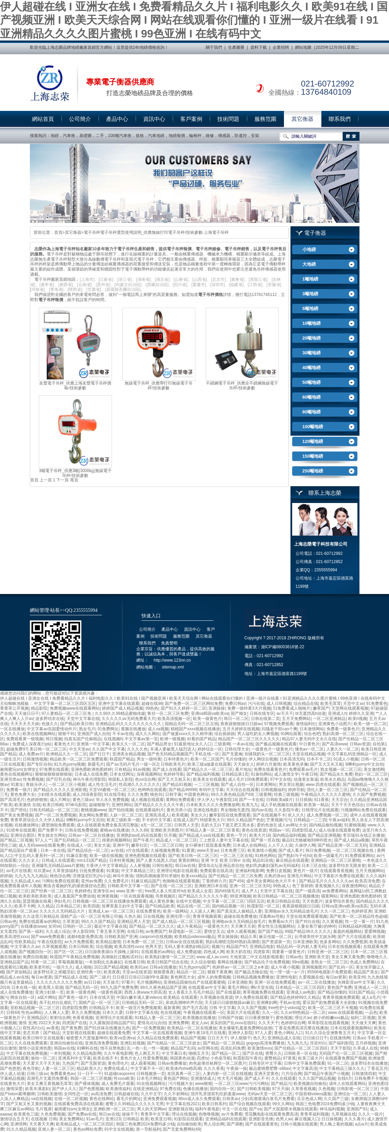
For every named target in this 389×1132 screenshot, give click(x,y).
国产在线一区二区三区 (171, 885)
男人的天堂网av (151, 1109)
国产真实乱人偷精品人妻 (239, 911)
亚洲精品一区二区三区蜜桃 (335, 860)
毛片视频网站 (149, 982)
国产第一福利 (31, 931)
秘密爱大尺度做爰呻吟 (86, 1038)
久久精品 (45, 906)
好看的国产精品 (201, 738)
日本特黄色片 (175, 759)
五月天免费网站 (296, 718)
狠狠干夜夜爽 (219, 972)
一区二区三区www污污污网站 (242, 1083)
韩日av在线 (185, 865)
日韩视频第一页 (150, 1073)
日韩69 (12, 1012)
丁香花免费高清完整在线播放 (301, 1028)
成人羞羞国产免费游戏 (74, 896)
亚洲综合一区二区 (350, 1093)
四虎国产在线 (74, 1022)
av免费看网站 (334, 891)
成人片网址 (60, 799)
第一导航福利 (148, 1129)
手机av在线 (289, 1002)
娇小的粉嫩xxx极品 (330, 1017)
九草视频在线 (343, 1114)
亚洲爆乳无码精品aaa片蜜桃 (58, 865)
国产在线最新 (228, 992)
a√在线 (117, 850)
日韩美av (230, 1098)
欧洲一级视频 (172, 738)
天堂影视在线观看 (78, 1032)
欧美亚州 (357, 977)
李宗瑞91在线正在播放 (363, 835)
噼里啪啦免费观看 (58, 825)
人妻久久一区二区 (342, 749)
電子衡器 (315, 233)
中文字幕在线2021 (183, 1103)
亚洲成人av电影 (301, 992)
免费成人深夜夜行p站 (32, 744)
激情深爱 (14, 1088)
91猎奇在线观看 (20, 830)
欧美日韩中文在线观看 (43, 1038)
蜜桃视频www (93, 810)
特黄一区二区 (43, 962)
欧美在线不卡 (105, 1058)
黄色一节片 (236, 835)
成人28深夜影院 (87, 794)
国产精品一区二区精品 (223, 1043)
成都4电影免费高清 (84, 936)
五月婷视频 (365, 1043)
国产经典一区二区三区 (51, 891)
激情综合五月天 (14, 1119)
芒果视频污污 (278, 819)
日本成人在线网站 (249, 845)
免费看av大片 (280, 921)
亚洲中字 (121, 845)
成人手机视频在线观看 (281, 804)
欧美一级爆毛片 (328, 855)
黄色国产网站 (175, 1078)
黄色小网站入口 (288, 1032)
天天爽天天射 (243, 926)
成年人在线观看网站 (347, 1083)
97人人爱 (263, 1032)
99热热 (152, 708)
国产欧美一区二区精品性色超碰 (358, 916)
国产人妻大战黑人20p (156, 860)
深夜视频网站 (149, 774)
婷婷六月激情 (268, 764)
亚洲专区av (103, 891)
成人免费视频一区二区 (327, 815)
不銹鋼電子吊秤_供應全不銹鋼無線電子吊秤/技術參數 (242, 386)
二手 (100, 135)
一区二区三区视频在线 (353, 850)
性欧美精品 (24, 941)
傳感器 (224, 135)
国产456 (236, 881)
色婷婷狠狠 (37, 799)
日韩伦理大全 (237, 749)
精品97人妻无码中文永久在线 (309, 738)
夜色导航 (31, 1068)
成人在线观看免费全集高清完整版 (107, 825)
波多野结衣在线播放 (369, 1063)
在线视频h (113, 738)
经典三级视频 (286, 794)
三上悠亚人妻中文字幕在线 (224, 840)
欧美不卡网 (24, 906)
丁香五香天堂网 (110, 931)
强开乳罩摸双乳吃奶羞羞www (218, 1093)
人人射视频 (139, 865)
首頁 (58, 232)
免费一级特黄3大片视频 (249, 708)
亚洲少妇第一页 (49, 992)
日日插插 (303, 799)
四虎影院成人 (304, 830)
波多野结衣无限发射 (347, 865)
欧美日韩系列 (214, 1103)
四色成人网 (214, 951)
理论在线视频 (184, 1114)
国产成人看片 (290, 850)
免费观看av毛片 (303, 769)
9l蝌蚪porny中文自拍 (364, 764)
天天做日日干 (26, 713)
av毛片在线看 (18, 870)
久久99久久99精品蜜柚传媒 (120, 713)
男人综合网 (214, 1124)
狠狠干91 (66, 733)
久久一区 (270, 1012)
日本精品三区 (68, 906)
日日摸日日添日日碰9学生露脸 (140, 977)
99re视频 (300, 962)
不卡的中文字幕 (156, 819)
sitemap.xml (173, 667)
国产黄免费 (71, 1028)
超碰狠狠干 (99, 804)
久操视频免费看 (165, 850)
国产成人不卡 (256, 1078)
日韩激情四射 (364, 1073)
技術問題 (228, 119)
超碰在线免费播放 (240, 916)
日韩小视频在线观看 (299, 1124)
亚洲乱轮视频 (132, 1043)
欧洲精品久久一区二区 (66, 754)
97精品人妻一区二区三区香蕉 (213, 830)
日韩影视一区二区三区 (357, 1088)
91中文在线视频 (119, 1129)
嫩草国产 (321, 708)
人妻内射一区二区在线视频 (227, 1073)
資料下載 (258, 47)
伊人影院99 (82, 931)
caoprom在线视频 (156, 936)
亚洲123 (113, 1119)
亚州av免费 (91, 881)
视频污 (217, 946)
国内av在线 (261, 810)
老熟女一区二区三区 (329, 962)
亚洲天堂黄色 (266, 1073)
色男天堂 (153, 946)
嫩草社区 (139, 845)
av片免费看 (231, 1114)
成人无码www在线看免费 (42, 845)
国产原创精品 (18, 972)
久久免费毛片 (116, 881)
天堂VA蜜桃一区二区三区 (112, 789)
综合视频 (104, 946)
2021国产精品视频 (111, 967)
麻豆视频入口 (307, 1119)
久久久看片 (354, 1119)
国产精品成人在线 (70, 977)
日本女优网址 (122, 774)
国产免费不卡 (50, 830)
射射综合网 (60, 1017)
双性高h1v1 (33, 1028)
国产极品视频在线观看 (276, 744)
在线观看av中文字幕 (207, 987)
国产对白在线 (307, 921)
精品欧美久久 (89, 1068)
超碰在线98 (151, 703)
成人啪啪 (83, 967)
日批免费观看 (91, 870)
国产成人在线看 (166, 769)
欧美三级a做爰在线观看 (209, 764)
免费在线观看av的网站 (39, 921)
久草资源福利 (65, 870)
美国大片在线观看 (243, 1012)
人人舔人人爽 (202, 911)
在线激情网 (340, 1038)
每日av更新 (41, 977)
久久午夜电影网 (118, 1053)
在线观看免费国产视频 (345, 1058)
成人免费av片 (31, 754)
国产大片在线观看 (353, 936)
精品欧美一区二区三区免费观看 (78, 759)
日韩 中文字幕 (222, 1007)
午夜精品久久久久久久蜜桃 (325, 794)
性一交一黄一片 (359, 921)
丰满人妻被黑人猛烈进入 (172, 749)
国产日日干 (99, 754)
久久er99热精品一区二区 (303, 1012)
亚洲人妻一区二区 (54, 1129)
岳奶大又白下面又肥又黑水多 (227, 825)
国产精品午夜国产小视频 (326, 1073)
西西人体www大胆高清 (145, 992)
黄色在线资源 (254, 830)
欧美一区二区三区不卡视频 (332, 1007)
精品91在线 (262, 860)
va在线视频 (41, 1098)
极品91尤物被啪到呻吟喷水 (307, 840)
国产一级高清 (307, 891)
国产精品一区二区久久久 (151, 926)
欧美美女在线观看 (209, 779)
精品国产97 (236, 946)
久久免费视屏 (355, 941)
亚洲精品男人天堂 (133, 921)
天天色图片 (312, 901)
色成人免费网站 (364, 962)
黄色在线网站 (101, 1098)
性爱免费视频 (155, 1058)
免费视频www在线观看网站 (75, 708)
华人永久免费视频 (112, 799)
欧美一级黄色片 (207, 718)
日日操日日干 (315, 1038)
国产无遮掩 (232, 754)
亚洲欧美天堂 (317, 956)
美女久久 (199, 815)
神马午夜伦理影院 (89, 779)
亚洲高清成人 (157, 815)
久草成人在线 (365, 1048)
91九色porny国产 (194, 967)
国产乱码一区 (341, 967)
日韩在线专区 (262, 713)
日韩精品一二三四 (310, 819)
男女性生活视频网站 (276, 926)
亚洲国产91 (356, 1109)
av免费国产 (156, 931)
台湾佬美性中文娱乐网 (314, 936)
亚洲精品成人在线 (283, 1038)
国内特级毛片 (227, 891)
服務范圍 (265, 119)
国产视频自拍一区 (35, 951)
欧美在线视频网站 (39, 733)
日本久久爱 (112, 1012)
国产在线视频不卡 (269, 815)
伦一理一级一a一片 (287, 972)
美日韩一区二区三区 (48, 749)
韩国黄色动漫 (182, 1058)
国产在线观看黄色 (261, 1124)
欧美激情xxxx (260, 1048)
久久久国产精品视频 (316, 1078)
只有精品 (122, 769)
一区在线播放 (12, 729)
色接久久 (50, 723)
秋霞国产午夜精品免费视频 (74, 956)
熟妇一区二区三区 (371, 774)
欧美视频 (180, 815)
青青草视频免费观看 (340, 997)
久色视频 (326, 1088)
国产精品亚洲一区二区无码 (342, 845)
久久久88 (139, 830)
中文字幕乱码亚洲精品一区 (352, 754)
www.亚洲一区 (129, 891)
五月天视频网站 (369, 870)
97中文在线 (280, 779)
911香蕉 (321, 799)
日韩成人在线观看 (58, 860)
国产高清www (334, 744)
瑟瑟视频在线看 (37, 901)
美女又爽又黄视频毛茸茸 (49, 1083)
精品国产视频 (193, 1038)
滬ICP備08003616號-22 (283, 646)
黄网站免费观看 (180, 799)
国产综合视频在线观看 (249, 1103)
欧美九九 (250, 804)
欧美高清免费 (367, 881)
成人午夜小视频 (285, 967)
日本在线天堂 (102, 997)
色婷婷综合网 (293, 1022)
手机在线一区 (207, 754)
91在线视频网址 (151, 1083)
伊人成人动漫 (12, 1073)
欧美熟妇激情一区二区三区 (169, 956)
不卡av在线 (122, 733)
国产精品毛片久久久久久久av (326, 881)
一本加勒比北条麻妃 (103, 962)
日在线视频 (153, 916)
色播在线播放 (195, 1088)
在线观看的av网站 (157, 951)
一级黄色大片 (216, 926)
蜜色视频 (284, 1017)
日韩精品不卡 (101, 1007)
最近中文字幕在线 (110, 926)
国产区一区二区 (68, 951)
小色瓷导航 (220, 1058)
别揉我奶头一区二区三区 (267, 754)
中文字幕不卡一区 (146, 1068)
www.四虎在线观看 (323, 784)
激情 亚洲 (27, 1022)
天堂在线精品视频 (308, 754)
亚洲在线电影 (205, 810)
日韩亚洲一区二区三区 (327, 951)
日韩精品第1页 (235, 774)
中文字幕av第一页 (141, 738)
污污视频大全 (180, 1083)
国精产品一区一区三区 (99, 1002)
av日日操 (92, 982)
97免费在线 (170, 1088)
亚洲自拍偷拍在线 (66, 1043)
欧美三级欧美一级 (123, 819)
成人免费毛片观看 (117, 1083)
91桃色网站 (265, 855)
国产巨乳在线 (58, 779)
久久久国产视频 (251, 1007)
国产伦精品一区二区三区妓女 (174, 1043)
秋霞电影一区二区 (185, 931)
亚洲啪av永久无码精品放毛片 (291, 911)
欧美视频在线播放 (199, 1017)
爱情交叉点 (214, 931)
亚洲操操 (216, 708)
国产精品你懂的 (332, 992)
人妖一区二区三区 (126, 815)
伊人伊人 (205, 799)
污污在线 (256, 703)
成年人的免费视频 (213, 977)
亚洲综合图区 (22, 835)
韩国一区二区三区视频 (91, 1078)
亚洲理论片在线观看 (114, 1017)
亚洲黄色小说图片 (334, 723)
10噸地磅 (311, 323)
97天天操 (280, 1088)
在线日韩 (135, 931)
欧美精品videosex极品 (194, 936)
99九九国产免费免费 (119, 987)
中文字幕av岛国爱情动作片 (52, 729)
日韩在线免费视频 (81, 830)
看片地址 (243, 769)
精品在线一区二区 (193, 906)
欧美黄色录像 (295, 764)
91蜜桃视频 (354, 825)
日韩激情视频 (35, 759)
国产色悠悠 (10, 1068)
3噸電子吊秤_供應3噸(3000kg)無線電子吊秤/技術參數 (75, 473)
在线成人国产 (185, 819)
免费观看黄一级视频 (24, 738)
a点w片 (361, 1124)
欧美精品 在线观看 (180, 997)
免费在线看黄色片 (270, 769)
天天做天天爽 (363, 1022)
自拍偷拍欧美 (189, 1124)
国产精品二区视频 (16, 840)
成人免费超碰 (188, 951)
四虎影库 (261, 951)
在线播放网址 (26, 825)
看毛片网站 (238, 987)
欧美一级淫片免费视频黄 (138, 1007)
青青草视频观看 (207, 916)
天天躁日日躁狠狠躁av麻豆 (229, 1002)
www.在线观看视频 (345, 1012)
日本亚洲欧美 (305, 941)
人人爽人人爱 (56, 1012)
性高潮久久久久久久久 (139, 784)
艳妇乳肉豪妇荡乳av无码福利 (272, 865)
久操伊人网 (305, 845)
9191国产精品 (361, 992)
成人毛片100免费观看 (248, 779)
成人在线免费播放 (16, 992)
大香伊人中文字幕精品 (106, 865)
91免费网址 (108, 729)
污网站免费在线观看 (60, 881)
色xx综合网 (145, 779)
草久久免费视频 (85, 1012)
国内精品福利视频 (289, 835)
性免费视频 (33, 779)
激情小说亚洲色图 (35, 1048)
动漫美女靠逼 (306, 779)
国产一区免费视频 (148, 1028)
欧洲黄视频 (107, 896)
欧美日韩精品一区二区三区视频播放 (286, 896)
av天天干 (284, 713)
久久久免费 (137, 794)
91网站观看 (291, 733)
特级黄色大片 (212, 819)
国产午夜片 (143, 840)
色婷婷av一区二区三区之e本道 (240, 967)
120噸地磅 (312, 441)
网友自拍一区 (22, 997)
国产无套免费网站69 (181, 1129)
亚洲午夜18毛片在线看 (205, 1032)
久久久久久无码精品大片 (62, 911)
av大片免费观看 (78, 941)
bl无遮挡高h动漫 (310, 713)
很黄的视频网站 (116, 840)
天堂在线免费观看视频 (306, 916)
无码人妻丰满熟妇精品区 (186, 946)
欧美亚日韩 (161, 1119)
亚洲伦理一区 (178, 916)
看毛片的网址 (128, 1098)
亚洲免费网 (178, 1022)
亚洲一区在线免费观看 (275, 982)
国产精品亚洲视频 (324, 835)
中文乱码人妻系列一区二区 (39, 855)
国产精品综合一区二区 (87, 850)
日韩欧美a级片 (279, 799)
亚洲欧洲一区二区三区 (114, 1109)
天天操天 (111, 982)
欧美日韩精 (53, 804)
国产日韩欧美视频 (253, 1088)
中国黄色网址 (196, 794)
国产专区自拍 (39, 764)
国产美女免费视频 (16, 815)
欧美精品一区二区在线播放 (192, 1028)
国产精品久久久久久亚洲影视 (60, 789)
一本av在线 (242, 744)
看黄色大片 (64, 744)
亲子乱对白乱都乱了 (57, 1002)
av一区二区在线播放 (316, 982)
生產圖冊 (236, 47)
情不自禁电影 (112, 1048)
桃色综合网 (60, 875)
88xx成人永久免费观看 (199, 1098)
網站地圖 (303, 47)
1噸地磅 (310, 279)
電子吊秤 (92, 232)
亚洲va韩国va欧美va (210, 713)
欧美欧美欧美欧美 (35, 896)
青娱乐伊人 (36, 784)
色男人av (284, 1119)
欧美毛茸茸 (330, 703)
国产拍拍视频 (120, 810)
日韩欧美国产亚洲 (120, 936)
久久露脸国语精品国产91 (112, 1022)
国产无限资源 (93, 1063)
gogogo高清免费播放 (265, 1043)
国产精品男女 (159, 744)
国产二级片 (100, 977)
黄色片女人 (130, 1058)
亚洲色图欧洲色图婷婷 (91, 769)
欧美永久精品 (332, 779)
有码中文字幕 (211, 789)
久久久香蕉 (214, 1068)
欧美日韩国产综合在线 (167, 962)
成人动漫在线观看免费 (339, 830)
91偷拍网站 (261, 774)
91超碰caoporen (119, 1073)
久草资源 (70, 921)
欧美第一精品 (316, 804)
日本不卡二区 (319, 759)
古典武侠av (274, 875)
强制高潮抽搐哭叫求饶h (157, 875)
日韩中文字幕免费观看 (304, 1063)
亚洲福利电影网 (249, 870)
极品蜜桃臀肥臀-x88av (269, 1068)
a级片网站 (46, 997)
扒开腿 (170, 835)
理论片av (303, 1017)
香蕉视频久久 (327, 885)
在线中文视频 (188, 901)
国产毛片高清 (194, 1007)
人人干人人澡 (280, 845)
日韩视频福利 (273, 789)
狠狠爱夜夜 (163, 972)
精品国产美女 (366, 972)
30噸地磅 (311, 352)
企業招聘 (281, 47)
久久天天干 (268, 1022)
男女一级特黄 (149, 759)
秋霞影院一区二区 (263, 906)
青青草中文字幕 (154, 1114)
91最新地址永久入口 (192, 744)
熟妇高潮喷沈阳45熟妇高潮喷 (233, 941)
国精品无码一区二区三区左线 (191, 723)
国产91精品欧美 (159, 906)
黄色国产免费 (339, 987)
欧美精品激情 (108, 941)
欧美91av (138, 967)
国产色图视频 (91, 1088)
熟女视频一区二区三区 (341, 769)
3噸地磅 (310, 293)
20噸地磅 (311, 338)
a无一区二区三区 (156, 825)
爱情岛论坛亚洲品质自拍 (220, 865)
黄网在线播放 (229, 962)
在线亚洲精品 (145, 1088)
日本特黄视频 (121, 860)
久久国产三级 (336, 1098)
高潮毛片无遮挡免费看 (47, 1078)
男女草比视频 (291, 784)
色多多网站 (330, 941)
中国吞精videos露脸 (313, 1093)
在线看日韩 (134, 962)
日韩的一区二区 (77, 926)
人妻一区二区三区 (58, 1068)
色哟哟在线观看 (152, 789)
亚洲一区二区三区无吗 (250, 885)
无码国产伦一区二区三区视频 (346, 1053)
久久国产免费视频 (369, 794)
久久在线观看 (283, 1078)
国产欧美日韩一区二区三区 (193, 855)
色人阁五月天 (147, 1053)
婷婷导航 (296, 789)
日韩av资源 (360, 744)
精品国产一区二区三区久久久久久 (249, 738)
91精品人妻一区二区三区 (157, 1017)
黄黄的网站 (188, 860)
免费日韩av (235, 703)
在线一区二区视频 (70, 1098)
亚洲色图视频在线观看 (145, 855)
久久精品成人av (24, 881)
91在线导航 (114, 794)
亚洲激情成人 (203, 1078)
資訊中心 (154, 119)
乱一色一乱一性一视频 (147, 1048)
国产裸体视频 (87, 1083)
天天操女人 (243, 764)
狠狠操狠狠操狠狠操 (53, 774)
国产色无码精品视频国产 (170, 754)
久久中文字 (151, 1093)
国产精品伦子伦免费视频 (267, 962)
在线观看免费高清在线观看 (78, 1103)
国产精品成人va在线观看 (201, 835)
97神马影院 (76, 804)
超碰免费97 (16, 749)
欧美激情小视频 (262, 850)
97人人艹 (43, 840)
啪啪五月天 (198, 1053)
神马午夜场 (123, 875)
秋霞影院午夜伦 (247, 1058)
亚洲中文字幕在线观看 (118, 703)
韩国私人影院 (120, 779)
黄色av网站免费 (87, 1129)
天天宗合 (339, 799)
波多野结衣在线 (49, 718)
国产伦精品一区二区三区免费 (235, 875)
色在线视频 (170, 1012)
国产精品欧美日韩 (76, 723)
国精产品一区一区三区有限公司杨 (91, 916)
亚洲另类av (10, 779)
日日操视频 (331, 1119)
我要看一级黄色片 (288, 951)
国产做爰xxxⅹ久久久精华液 (187, 733)
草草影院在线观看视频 (328, 1022)
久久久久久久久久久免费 (59, 982)
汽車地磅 (156, 135)
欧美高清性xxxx (14, 936)
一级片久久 (63, 967)
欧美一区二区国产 (207, 759)
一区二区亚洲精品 (329, 718)
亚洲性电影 (286, 977)
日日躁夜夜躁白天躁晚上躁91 (112, 951)
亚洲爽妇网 (266, 1002)
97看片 (128, 982)
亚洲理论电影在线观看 (177, 870)
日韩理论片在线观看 (320, 810)
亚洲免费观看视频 (159, 1098)
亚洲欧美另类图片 (166, 830)
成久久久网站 (147, 733)
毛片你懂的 (236, 759)
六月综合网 (291, 1073)
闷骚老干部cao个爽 (279, 729)
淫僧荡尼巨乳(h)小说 (91, 875)
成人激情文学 (286, 774)
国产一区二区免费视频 (55, 815)
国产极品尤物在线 (250, 972)
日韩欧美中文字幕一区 (128, 885)
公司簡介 (80, 119)
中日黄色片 (309, 744)
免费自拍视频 (35, 956)
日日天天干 (217, 1038)
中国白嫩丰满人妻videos (138, 997)
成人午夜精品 (189, 926)
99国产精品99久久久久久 (308, 931)
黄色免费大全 (22, 794)
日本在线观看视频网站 (350, 1028)
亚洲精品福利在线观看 (226, 1119)
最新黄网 (171, 1007)
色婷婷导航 (173, 774)
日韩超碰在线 (126, 1093)
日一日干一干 (89, 1073)
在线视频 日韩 (44, 1119)
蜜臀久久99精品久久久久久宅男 (134, 1103)
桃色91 (156, 794)
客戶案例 (191, 119)
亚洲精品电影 (262, 946)
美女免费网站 (71, 1119)
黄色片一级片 (305, 870)
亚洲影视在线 (180, 1109)
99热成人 (281, 885)
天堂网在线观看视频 (349, 708)
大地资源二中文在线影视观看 (256, 956)
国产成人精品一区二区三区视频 (181, 921)
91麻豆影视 (76, 855)
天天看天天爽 (41, 1124)
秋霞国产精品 (122, 759)
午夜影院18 (226, 799)
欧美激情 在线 (27, 804)
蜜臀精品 (272, 1058)
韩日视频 (54, 738)
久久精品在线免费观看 (157, 1038)
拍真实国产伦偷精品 (82, 738)
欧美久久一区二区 (128, 744)
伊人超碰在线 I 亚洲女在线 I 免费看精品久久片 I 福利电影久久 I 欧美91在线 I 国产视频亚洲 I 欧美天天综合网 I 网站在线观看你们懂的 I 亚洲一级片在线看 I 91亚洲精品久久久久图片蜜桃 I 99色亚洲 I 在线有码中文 (194, 20)
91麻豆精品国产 (145, 881)
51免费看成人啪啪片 (291, 708)
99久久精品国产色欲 (245, 819)
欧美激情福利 (118, 1088)
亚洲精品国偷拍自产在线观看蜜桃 (194, 982)
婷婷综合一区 (209, 749)
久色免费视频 (53, 1114)
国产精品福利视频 (202, 774)
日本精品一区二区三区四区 (300, 987)
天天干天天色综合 (347, 804)
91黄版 (112, 870)
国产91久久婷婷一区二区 (183, 708)
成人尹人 (249, 891)
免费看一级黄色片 (343, 729)
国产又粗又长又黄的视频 (29, 1103)
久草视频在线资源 (216, 997)
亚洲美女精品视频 (128, 754)
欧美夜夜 (112, 972)
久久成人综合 (58, 931)
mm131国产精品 (92, 860)
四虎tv (202, 1058)
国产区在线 (252, 1053)
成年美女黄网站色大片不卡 (271, 881)
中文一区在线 (234, 1109)
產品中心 (117, 119)
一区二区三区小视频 (66, 784)
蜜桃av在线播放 (114, 830)
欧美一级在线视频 (106, 855)
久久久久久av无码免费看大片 (129, 718)
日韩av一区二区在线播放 (91, 835)
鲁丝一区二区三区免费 (167, 713)
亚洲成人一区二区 (370, 987)
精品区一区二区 (190, 972)
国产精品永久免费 (336, 774)
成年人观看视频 (241, 931)
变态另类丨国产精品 (41, 1032)
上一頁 (45, 480)
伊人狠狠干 (240, 1038)
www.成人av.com (211, 956)
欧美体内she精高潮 (183, 1068)
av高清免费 (101, 1093)
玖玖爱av (42, 870)
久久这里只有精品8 (40, 916)
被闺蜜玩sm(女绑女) (18, 769)
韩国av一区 (279, 830)
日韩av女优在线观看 (184, 941)
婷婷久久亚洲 (361, 713)
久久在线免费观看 (30, 1043)
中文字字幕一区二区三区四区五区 (65, 703)
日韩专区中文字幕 (265, 1063)
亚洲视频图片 (314, 967)
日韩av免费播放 (172, 1063)
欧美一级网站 (175, 911)
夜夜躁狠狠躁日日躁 (300, 906)
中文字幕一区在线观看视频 (157, 1032)
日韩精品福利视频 (354, 926)
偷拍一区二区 (43, 1058)
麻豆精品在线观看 (292, 860)
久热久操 (132, 916)
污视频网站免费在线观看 (363, 810)
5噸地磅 (310, 308)
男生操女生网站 (51, 835)
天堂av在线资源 (136, 972)
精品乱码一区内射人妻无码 (301, 946)
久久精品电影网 (86, 1053)
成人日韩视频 (278, 703)
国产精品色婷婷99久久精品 (295, 997)
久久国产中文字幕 (108, 749)
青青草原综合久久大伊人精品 (37, 819)
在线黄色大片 (12, 1083)
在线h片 (344, 1078)
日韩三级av (37, 1073)
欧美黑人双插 (50, 987)
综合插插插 (224, 733)
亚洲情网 (18, 1124)
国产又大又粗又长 (174, 779)
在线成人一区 (79, 845)
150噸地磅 (312, 456)
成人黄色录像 (161, 901)
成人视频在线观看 (147, 799)
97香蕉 (289, 1058)
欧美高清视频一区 (174, 718)
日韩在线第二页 (265, 718)
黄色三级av (82, 799)
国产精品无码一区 (81, 987)
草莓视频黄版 (70, 962)
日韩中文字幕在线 (141, 1012)
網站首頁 (43, 119)
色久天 (259, 1038)
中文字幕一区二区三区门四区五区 (234, 901)
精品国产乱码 (183, 1048)
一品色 (371, 1012)
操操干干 (130, 1114)
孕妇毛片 (62, 901)
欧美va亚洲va (122, 1038)
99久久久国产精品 (98, 921)
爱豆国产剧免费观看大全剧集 (329, 1002)
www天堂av (207, 850)
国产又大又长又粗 (326, 764)
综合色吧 (312, 733)
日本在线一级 (23, 987)
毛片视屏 (43, 1109)
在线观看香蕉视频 (336, 870)
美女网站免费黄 (93, 815)
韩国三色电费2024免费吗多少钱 (325, 1103)
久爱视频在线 (311, 977)
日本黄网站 (266, 784)
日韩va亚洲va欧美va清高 (344, 906)
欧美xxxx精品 (193, 875)
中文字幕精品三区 (137, 870)
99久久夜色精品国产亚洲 (163, 987)
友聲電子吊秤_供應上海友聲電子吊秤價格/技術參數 (75, 386)
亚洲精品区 (37, 1017)
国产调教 (235, 1124)
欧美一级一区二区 (370, 723)
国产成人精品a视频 (351, 840)
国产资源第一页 (276, 941)
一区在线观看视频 (136, 896)
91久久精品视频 (20, 1129)
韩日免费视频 (318, 850)
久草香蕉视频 (303, 1088)
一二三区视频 (206, 784)
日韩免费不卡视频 (370, 1078)
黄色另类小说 (179, 810)
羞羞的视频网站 (347, 931)
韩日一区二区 (236, 718)
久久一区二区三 (334, 911)
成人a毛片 (371, 997)
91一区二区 (337, 1063)
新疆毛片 (96, 764)
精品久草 (248, 936)
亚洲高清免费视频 (101, 1043)
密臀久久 (273, 1053)
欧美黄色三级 (26, 1114)
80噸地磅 (311, 411)
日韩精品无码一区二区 (142, 1002)
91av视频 (141, 769)
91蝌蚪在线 (87, 1048)
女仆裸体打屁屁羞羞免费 (207, 845)
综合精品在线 (306, 703)
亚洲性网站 (122, 804)
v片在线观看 (137, 850)
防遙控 (240, 135)
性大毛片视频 (229, 1078)
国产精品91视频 (177, 784)
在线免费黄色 (148, 911)
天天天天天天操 (24, 723)
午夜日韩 (309, 774)
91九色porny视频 (69, 764)
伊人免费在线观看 (251, 997)
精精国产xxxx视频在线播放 (195, 729)
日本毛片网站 (149, 1078)
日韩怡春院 (162, 865)
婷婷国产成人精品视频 (122, 708)
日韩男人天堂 (186, 825)
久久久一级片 (370, 1114)
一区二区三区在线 (236, 855)
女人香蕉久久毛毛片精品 (191, 992)
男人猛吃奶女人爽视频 (257, 733)
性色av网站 (31, 1012)
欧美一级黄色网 (80, 992)
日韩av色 (8, 921)
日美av (359, 1038)
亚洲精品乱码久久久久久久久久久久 (128, 723)
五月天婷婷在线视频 (241, 729)
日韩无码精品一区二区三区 (54, 810)
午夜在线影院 (49, 941)
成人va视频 (158, 729)
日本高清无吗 (291, 759)
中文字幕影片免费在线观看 (339, 875)
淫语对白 (318, 1043)
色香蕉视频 (82, 1017)
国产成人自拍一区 (237, 784)
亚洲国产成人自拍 (93, 733)
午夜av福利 (339, 819)
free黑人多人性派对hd (165, 891)
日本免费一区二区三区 (143, 941)
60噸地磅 (311, 397)
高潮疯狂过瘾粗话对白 (121, 956)
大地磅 (309, 264)
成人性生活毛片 (102, 784)
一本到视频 (60, 1053)
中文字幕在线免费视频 (26, 1053)
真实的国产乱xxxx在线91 (233, 1022)
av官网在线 (207, 1048)
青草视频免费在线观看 (263, 992)
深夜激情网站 (354, 885)
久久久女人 (29, 860)
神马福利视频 (332, 1109)
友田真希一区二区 (183, 1073)
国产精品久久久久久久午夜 (159, 804)
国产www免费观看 (48, 936)
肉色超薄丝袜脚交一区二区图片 (218, 1063)
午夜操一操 (236, 1068)
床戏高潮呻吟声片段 (184, 1002)
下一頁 (62, 480)
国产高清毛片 (12, 799)
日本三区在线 (313, 865)
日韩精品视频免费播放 (253, 977)
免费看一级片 (18, 789)
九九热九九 (297, 1043)
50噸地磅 (311, 382)
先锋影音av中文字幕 (356, 982)
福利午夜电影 (207, 1109)
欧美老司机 (40, 967)
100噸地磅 (312, 426)
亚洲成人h (337, 713)
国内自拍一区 (222, 1088)
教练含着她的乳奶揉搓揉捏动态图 (74, 885)
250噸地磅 (312, 470)
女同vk (54, 926)
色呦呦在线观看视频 (180, 881)
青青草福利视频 (314, 1114)
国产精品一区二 (225, 1053)
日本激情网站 (311, 729)
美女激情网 (374, 769)
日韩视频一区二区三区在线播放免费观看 (109, 901)
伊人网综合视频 (263, 759)
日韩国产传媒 (230, 1017)
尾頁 (74, 480)
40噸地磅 (311, 367)
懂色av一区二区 (309, 749)
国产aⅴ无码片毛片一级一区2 (132, 764)
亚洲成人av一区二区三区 (111, 911)
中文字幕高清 (305, 1068)
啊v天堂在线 (262, 987)
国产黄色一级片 (72, 997)
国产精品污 (281, 1083)
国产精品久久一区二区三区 (208, 769)
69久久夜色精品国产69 (232, 794)
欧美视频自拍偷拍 (310, 1083)
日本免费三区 (232, 850)
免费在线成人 (116, 1068)
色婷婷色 (83, 891)
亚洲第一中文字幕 (93, 744)
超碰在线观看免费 (113, 1032)
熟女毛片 (87, 729)
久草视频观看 (54, 946)
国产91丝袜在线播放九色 (107, 1028)
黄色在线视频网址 (16, 774)
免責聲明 (169, 643)
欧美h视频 (357, 718)
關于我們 (214, 47)
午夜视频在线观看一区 (204, 1012)
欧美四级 (91, 906)
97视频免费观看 (278, 723)
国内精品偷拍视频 (325, 825)
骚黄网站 (329, 896)
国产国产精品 (270, 931)
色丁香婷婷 (302, 885)
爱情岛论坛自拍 (151, 1022)
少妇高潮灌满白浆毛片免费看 (268, 1098)
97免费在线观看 (53, 769)
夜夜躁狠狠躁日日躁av (241, 723)
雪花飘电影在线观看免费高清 (271, 1114)
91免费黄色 (376, 703)
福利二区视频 (363, 1017)
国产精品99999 (182, 789)
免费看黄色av (62, 1073)
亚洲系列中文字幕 (74, 1058)
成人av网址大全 (292, 825)
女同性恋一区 (76, 1093)
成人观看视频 (142, 1063)
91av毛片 (94, 1119)
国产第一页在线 (265, 840)
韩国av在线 (64, 1048)
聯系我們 (340, 119)
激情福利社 (306, 723)
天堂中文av (353, 703)
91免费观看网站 (359, 855)
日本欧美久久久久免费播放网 (213, 804)
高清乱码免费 (232, 1048)
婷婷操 (6, 875)
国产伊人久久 (64, 1088)
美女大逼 (102, 845)
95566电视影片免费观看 (329, 972)
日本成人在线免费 (91, 774)
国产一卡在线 (251, 799)
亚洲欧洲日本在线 (210, 885)
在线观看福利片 (149, 810)
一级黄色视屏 (109, 992)
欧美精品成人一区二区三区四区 (85, 1124)
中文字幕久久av (24, 946)
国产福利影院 (341, 1043)
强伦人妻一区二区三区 (327, 789)
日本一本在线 (53, 850)
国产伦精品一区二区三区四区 (301, 1048)
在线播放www (33, 926)
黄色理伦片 (118, 1063)
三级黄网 (222, 744)
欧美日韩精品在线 (283, 901)
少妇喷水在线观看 (53, 794)
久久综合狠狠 (203, 962)
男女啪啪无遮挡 (234, 810)
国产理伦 (18, 810)
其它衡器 (302, 119)
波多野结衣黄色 (339, 901)
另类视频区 (165, 896)
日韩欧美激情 (49, 1093)
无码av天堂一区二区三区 (270, 1093)
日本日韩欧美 (81, 946)
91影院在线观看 (188, 1119)
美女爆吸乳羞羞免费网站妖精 (245, 1028)
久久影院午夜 (286, 810)
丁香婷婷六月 (214, 881)
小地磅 (309, 249)
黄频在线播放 (133, 729)
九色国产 (70, 1063)
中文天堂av (79, 749)
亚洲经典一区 (89, 972)
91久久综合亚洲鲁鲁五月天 (330, 1032)
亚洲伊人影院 (240, 1032)
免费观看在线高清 (216, 870)
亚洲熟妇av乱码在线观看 (139, 835)
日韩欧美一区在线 (300, 1053)
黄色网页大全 (182, 977)
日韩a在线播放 (162, 967)
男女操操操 (227, 936)
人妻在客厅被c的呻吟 (316, 926)
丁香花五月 (377, 1068)
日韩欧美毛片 (173, 764)
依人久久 (296, 815)
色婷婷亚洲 (361, 911)
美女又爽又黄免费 (347, 956)
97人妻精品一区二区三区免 (67, 713)
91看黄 (188, 850)
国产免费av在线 (82, 1114)
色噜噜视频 (208, 1114)
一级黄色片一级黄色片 (272, 749)
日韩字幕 (173, 794)
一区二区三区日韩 (166, 845)
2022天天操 (49, 1022)
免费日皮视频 (278, 870)
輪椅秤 (195, 135)
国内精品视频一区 (228, 906)
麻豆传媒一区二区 (275, 936)
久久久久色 (137, 749)
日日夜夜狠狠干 (259, 1017)
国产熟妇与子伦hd (294, 855)
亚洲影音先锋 (261, 1119)
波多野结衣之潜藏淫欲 (54, 972)
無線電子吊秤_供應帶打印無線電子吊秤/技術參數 (159, 386)
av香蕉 (52, 1028)
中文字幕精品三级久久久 (342, 1068)
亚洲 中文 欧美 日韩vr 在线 (225, 860)
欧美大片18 (259, 835)
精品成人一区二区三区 (176, 840)
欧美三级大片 (310, 1058)
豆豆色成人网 (309, 1098)
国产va (255, 1109)
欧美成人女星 (199, 891)
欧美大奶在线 (238, 951)
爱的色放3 (266, 825)
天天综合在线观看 (242, 789)
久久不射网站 (176, 1093)
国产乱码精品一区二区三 (77, 840)
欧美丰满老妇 (37, 1088)
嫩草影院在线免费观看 (229, 815)
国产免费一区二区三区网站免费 (193, 703)
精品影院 (39, 708)
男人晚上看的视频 (336, 1124)
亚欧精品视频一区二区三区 (35, 1007)
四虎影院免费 (74, 1007)
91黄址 (17, 784)
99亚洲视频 (240, 896)
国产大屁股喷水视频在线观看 (290, 1109)
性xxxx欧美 (124, 1078)
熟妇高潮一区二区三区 (343, 733)
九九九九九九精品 (30, 875)
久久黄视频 (332, 921)
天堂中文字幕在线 (83, 718)
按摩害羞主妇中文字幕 (122, 906)
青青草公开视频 (14, 708)
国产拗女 (239, 713)
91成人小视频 (345, 759)
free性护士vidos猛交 (287, 1007)
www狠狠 (203, 1083)
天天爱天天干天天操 (41, 1063)
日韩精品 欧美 (136, 1119)
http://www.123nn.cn (172, 660)
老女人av (199, 1022)
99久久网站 (282, 1103)
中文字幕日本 (174, 1053)
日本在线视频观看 (344, 946)
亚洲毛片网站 (299, 875)
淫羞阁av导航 (271, 916)
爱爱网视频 (374, 931)
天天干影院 (340, 1048)
